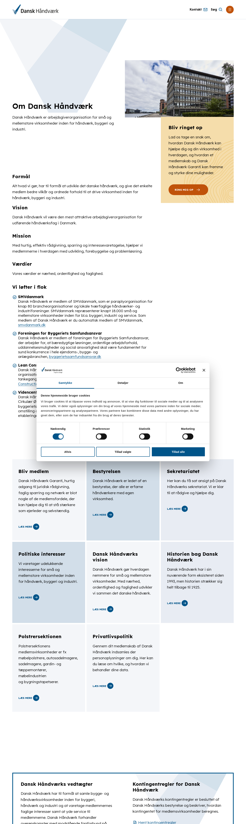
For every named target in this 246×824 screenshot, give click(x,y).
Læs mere (28, 527)
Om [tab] (180, 382)
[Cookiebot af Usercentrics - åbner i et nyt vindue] (178, 370)
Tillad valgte (123, 451)
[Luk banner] (204, 370)
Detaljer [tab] (123, 382)
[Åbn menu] (230, 9)
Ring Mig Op (188, 190)
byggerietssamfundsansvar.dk (75, 356)
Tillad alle (178, 451)
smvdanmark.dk (32, 325)
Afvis (67, 451)
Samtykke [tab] (65, 382)
